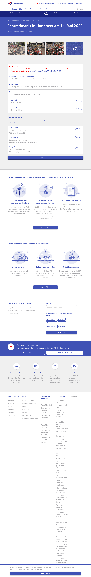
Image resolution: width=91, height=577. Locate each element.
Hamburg (43, 3)
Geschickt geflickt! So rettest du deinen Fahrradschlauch (62, 424)
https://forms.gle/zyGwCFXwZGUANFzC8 (45, 71)
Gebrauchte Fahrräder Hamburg (45, 418)
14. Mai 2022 (34, 20)
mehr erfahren (45, 227)
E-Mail (48, 303)
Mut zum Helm (61, 458)
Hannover (70, 3)
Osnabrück (79, 3)
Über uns (25, 410)
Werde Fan (26, 352)
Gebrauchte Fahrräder (35, 9)
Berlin (57, 3)
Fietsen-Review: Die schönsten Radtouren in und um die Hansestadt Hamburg (62, 549)
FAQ (24, 407)
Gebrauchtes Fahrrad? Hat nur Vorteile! (62, 515)
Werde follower (65, 352)
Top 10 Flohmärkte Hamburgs (60, 483)
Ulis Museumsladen (61, 476)
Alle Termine (45, 158)
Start (9, 9)
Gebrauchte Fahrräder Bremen (45, 410)
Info (25, 9)
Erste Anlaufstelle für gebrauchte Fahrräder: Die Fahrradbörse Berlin (61, 466)
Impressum (26, 416)
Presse (24, 413)
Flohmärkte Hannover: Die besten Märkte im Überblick (61, 561)
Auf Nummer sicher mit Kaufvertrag (61, 434)
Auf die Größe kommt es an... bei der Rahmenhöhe (61, 452)
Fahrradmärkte (17, 9)
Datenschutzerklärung (30, 419)
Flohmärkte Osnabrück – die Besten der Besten (62, 499)
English (80, 9)
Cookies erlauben (45, 573)
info (78, 100)
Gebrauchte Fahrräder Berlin (47, 404)
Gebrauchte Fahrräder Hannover (45, 425)
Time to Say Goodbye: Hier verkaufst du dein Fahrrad (61, 442)
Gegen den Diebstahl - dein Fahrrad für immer (62, 413)
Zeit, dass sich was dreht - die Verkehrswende (62, 539)
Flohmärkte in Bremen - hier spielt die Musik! (62, 507)
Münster (50, 3)
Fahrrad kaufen (28, 400)
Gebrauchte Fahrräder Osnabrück (45, 440)
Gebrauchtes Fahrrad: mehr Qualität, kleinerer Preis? (61, 530)
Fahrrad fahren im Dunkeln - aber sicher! (61, 490)
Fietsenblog (48, 9)
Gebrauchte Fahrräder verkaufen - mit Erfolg (61, 404)
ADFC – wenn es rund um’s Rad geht (62, 522)
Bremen (63, 3)
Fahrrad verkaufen (29, 404)
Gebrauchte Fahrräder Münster (45, 432)
